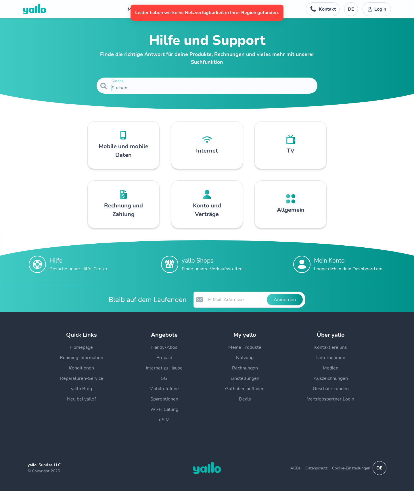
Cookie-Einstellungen (351, 468)
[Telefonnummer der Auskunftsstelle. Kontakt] (323, 9)
